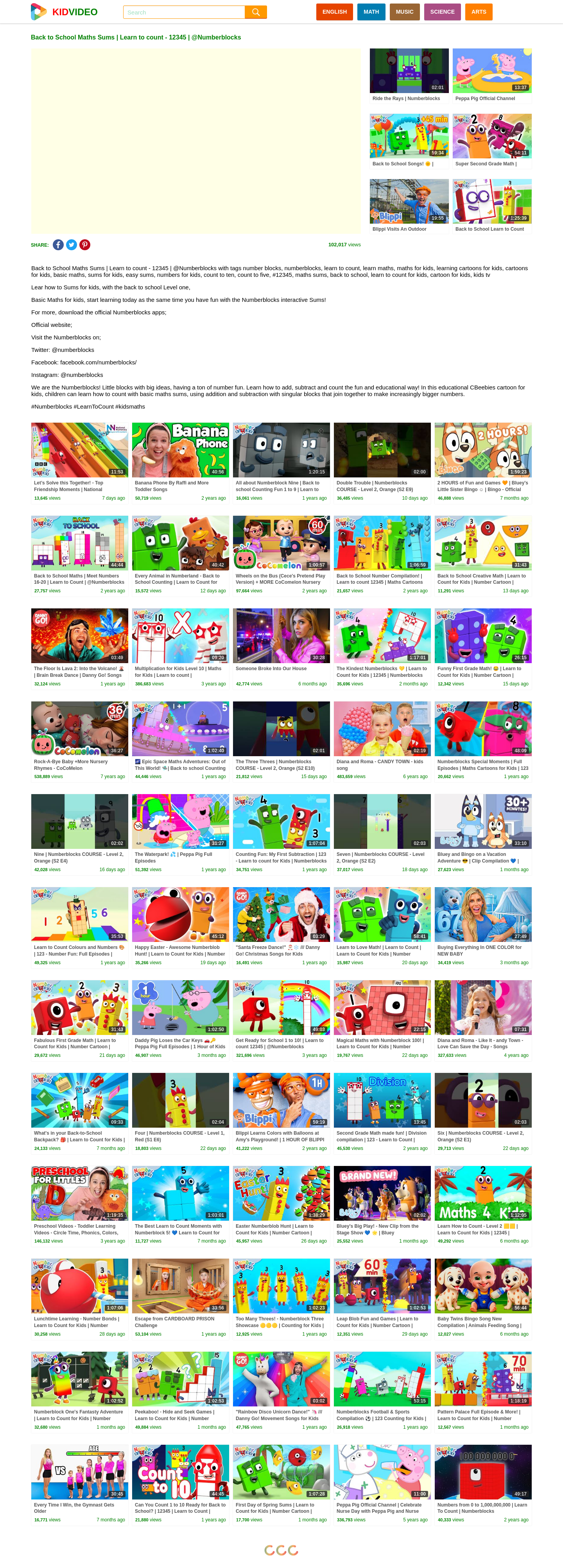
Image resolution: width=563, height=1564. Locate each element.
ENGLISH (335, 12)
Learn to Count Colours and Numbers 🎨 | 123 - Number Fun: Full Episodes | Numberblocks (79, 954)
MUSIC (405, 12)
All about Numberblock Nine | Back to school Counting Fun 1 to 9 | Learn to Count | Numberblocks (277, 489)
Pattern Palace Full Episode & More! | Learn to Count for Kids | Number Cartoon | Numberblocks (478, 1418)
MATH (371, 12)
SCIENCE (442, 12)
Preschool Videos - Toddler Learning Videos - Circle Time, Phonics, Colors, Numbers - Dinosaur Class (76, 1232)
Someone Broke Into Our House (271, 668)
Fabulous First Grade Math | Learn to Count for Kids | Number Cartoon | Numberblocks (75, 1047)
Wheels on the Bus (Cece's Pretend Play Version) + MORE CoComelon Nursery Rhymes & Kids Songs (280, 582)
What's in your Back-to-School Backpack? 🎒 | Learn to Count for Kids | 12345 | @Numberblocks (79, 1139)
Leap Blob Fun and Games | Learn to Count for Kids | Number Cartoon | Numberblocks (377, 1325)
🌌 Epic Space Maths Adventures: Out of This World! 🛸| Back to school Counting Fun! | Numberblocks (180, 768)
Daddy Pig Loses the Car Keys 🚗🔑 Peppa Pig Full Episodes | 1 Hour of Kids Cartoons (180, 1047)
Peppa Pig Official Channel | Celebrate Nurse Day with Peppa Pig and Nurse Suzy (379, 1511)
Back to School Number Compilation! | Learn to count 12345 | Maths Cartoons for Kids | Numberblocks (380, 582)
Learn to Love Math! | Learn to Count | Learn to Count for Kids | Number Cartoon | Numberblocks (379, 954)
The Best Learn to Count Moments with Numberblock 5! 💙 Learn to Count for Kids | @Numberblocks (178, 1232)
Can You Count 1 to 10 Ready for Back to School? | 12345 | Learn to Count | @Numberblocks (180, 1511)
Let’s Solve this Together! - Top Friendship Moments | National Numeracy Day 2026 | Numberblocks (74, 489)
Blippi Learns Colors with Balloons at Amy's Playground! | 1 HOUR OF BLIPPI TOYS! (280, 1139)
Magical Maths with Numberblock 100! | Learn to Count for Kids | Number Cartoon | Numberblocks (380, 1047)
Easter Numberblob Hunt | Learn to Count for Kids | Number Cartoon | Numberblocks (275, 1232)
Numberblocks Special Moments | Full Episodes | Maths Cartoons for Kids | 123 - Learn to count (483, 768)
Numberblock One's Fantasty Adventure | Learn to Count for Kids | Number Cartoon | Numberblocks (78, 1418)
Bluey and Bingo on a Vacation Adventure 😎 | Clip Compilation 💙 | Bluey (478, 861)
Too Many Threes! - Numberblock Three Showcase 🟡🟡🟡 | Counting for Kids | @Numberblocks (280, 1325)
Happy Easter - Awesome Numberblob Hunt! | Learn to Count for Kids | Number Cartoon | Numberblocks (180, 954)
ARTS (479, 12)
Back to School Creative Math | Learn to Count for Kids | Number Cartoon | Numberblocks (481, 582)
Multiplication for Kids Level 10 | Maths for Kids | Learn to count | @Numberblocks (178, 675)
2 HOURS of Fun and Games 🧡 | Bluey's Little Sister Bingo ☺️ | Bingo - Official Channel (482, 489)
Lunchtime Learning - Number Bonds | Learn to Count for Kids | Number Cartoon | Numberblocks (76, 1325)
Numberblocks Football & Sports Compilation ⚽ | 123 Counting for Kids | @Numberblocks (381, 1418)
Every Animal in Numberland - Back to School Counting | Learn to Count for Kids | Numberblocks (177, 582)
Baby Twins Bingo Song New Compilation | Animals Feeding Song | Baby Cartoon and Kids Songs (479, 1325)
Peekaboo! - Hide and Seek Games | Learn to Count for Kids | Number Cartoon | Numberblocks (174, 1418)
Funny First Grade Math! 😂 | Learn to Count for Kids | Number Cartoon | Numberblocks (479, 675)
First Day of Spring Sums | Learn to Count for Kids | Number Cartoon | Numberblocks (275, 1511)
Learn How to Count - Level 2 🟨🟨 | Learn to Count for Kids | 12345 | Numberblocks (477, 1232)
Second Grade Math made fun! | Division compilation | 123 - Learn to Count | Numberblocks (382, 1139)
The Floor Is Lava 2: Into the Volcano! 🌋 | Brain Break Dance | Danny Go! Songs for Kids (79, 675)
